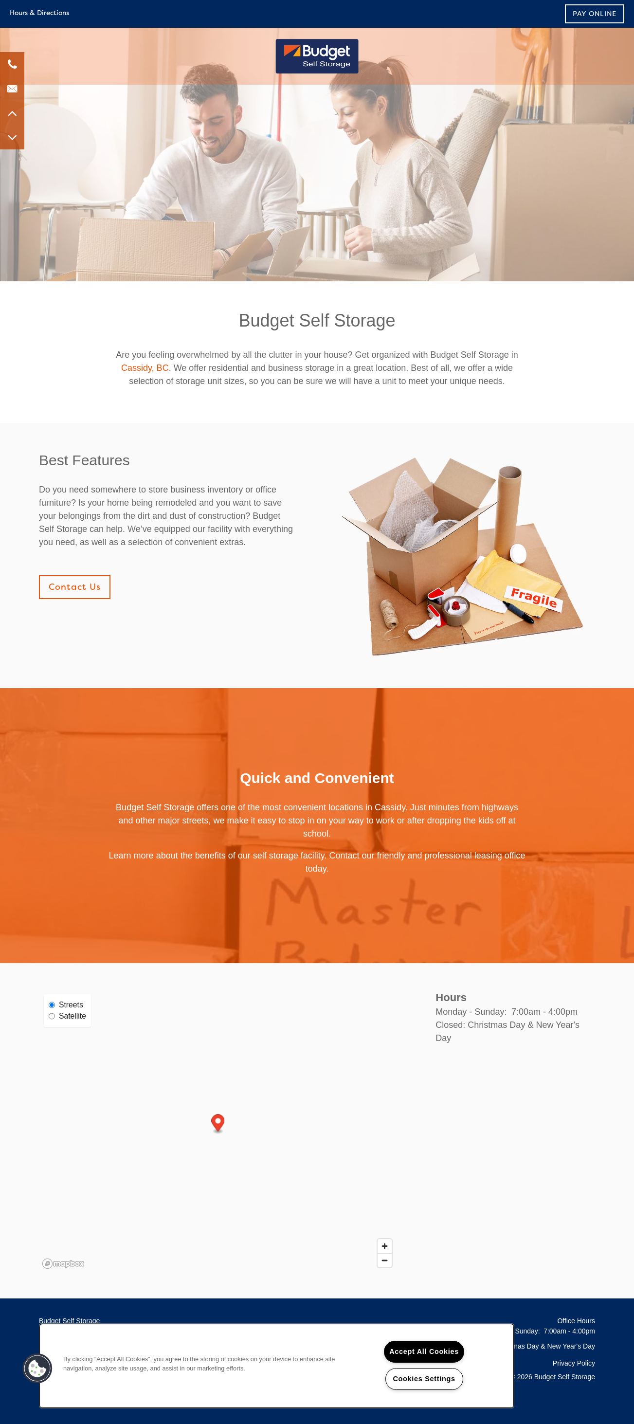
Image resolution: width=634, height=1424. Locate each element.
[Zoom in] (385, 1246)
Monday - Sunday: (471, 1012)
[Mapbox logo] (63, 1263)
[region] (276, 1365)
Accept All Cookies (424, 1351)
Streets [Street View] (66, 1005)
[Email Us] (12, 88)
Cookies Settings (424, 1379)
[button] (594, 13)
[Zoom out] (385, 1260)
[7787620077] (12, 64)
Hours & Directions (39, 12)
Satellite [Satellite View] (67, 1016)
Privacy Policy (574, 1363)
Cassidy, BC (145, 368)
